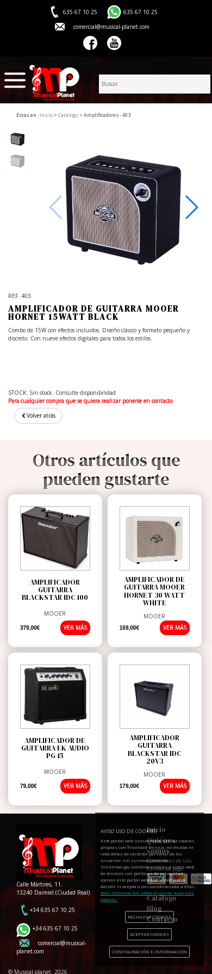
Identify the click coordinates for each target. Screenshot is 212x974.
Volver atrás (38, 415)
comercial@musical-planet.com (111, 26)
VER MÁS (75, 627)
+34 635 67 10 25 (52, 910)
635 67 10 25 (140, 12)
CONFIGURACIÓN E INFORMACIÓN (149, 951)
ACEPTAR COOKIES (149, 934)
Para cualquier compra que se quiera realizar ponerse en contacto (90, 401)
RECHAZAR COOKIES (149, 917)
